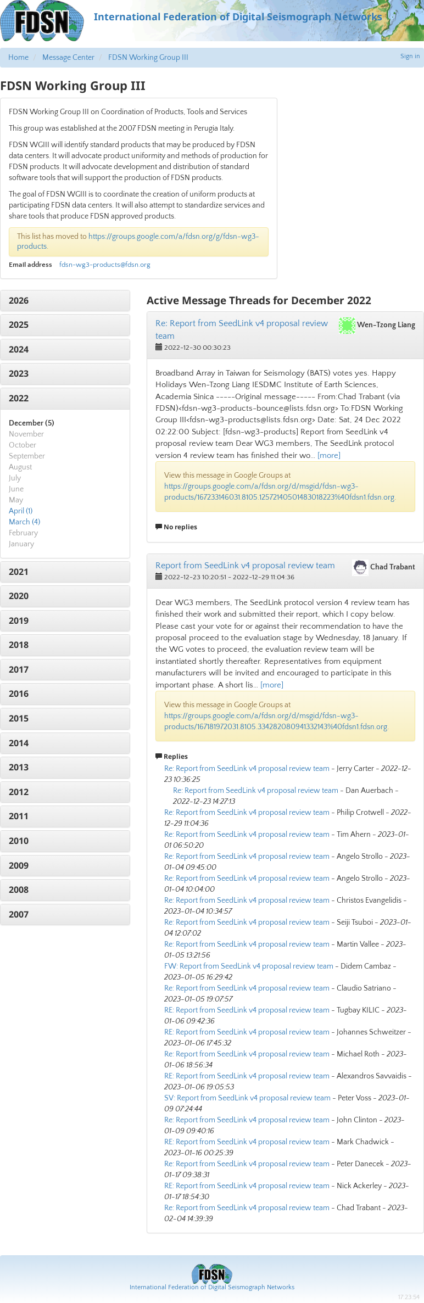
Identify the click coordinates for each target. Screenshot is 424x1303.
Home (18, 57)
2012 (19, 792)
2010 (19, 841)
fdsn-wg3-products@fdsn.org (104, 265)
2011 (19, 816)
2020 (19, 596)
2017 (19, 669)
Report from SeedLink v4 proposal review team (245, 566)
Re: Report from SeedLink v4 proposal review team (247, 768)
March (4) (24, 522)
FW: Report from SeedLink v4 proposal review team (248, 966)
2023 (19, 373)
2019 (19, 620)
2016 (19, 693)
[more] (329, 455)
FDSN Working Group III (148, 57)
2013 (19, 767)
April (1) (20, 511)
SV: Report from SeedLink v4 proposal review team (247, 1098)
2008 (19, 889)
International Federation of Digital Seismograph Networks (212, 1287)
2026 (19, 300)
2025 (19, 324)
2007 (19, 914)
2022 (19, 398)
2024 (19, 349)
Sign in (410, 56)
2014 (19, 743)
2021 (19, 572)
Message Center (68, 57)
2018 (19, 645)
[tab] (65, 300)
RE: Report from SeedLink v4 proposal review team (247, 1010)
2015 (19, 718)
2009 (19, 865)
